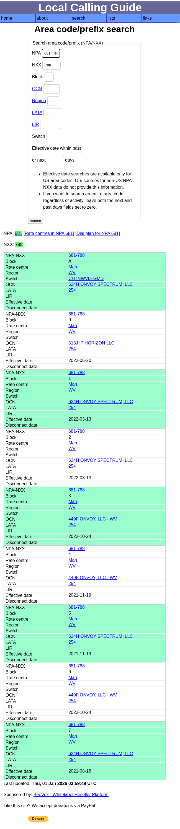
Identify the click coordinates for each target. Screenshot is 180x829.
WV (72, 272)
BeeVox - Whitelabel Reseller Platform (71, 794)
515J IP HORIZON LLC (91, 343)
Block (43, 77)
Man (72, 267)
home (6, 18)
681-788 (76, 255)
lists (111, 18)
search (78, 18)
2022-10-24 (79, 536)
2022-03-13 (79, 419)
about (42, 18)
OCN (37, 88)
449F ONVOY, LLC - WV (92, 519)
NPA (46, 53)
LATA (37, 112)
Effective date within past (65, 148)
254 (72, 290)
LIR (35, 124)
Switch (55, 136)
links (147, 18)
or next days (53, 160)
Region (39, 100)
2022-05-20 (79, 360)
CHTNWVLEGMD (86, 278)
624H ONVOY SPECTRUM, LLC (100, 284)
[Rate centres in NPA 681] (49, 233)
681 (18, 233)
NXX (46, 65)
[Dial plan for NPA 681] (97, 233)
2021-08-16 (79, 771)
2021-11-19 (79, 595)
